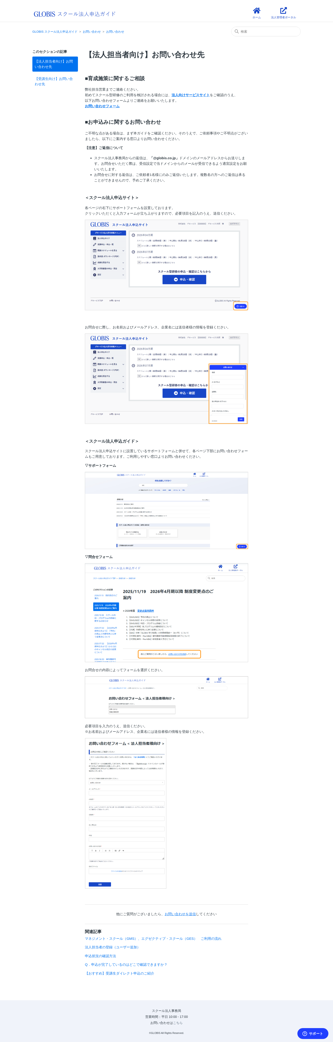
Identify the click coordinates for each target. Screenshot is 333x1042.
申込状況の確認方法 (100, 956)
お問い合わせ (92, 31)
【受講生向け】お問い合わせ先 (54, 81)
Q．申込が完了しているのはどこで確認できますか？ (126, 964)
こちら (178, 1023)
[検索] (265, 31)
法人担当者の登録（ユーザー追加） (112, 947)
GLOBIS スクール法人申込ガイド (54, 31)
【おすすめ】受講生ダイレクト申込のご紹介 (119, 973)
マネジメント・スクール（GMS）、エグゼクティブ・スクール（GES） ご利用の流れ (153, 938)
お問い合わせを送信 (180, 914)
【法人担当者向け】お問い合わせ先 (54, 64)
